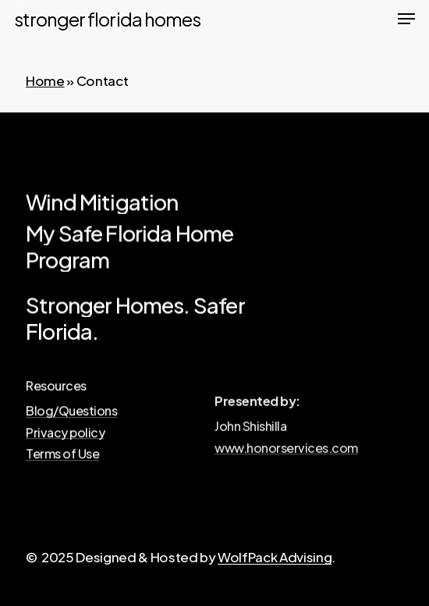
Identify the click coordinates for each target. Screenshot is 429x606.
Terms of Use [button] (62, 457)
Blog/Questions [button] (71, 414)
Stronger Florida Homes (107, 18)
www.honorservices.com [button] (286, 453)
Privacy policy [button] (65, 435)
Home (45, 80)
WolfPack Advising (275, 556)
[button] (406, 19)
